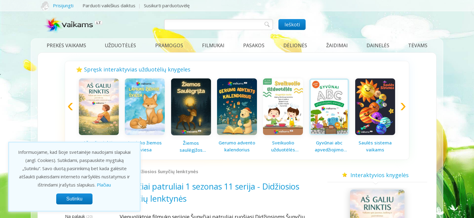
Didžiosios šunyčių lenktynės (166, 171)
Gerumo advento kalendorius (237, 146)
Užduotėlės (120, 45)
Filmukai (213, 45)
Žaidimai (337, 45)
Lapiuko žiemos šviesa (145, 146)
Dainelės (377, 45)
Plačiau (104, 185)
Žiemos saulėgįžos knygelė (191, 146)
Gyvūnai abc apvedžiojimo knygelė (329, 146)
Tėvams (417, 45)
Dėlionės (295, 45)
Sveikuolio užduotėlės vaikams (283, 146)
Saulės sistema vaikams (375, 146)
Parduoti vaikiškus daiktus (109, 5)
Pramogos (169, 45)
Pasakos (254, 45)
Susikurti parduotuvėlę (167, 5)
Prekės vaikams (66, 45)
